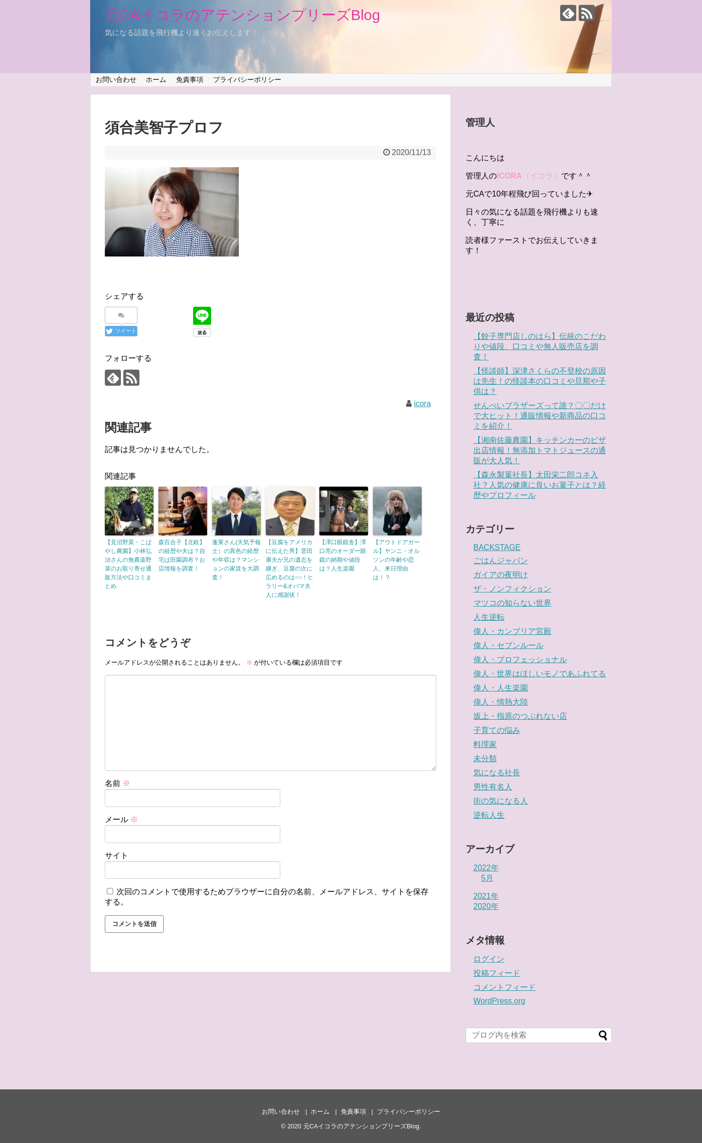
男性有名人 (492, 787)
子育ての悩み (496, 730)
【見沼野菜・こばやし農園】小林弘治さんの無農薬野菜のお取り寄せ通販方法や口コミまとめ (128, 564)
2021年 (486, 896)
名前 (117, 783)
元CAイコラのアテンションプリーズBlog (242, 15)
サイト (116, 855)
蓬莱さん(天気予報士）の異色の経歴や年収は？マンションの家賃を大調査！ (236, 560)
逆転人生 (489, 815)
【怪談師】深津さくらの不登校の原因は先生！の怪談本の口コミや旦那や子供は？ (539, 381)
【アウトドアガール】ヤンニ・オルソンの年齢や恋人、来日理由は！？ (396, 560)
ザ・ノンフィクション (512, 589)
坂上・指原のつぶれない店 (520, 716)
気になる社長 (496, 773)
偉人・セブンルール (508, 645)
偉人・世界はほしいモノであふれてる (539, 674)
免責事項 (189, 79)
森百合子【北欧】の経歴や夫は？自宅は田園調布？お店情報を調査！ (181, 555)
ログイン (489, 959)
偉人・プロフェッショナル (520, 659)
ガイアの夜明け (500, 575)
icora (422, 403)
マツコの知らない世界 (512, 603)
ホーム (156, 79)
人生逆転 (489, 617)
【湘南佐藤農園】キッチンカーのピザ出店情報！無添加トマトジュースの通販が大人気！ (539, 450)
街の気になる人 (500, 801)
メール (121, 819)
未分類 (485, 758)
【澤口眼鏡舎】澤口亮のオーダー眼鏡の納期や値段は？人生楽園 (342, 555)
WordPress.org (499, 1001)
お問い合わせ (116, 79)
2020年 (486, 906)
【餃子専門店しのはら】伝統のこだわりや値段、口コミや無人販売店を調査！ (539, 346)
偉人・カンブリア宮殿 (512, 631)
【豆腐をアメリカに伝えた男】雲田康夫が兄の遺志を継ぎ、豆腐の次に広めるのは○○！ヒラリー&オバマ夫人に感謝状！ (290, 568)
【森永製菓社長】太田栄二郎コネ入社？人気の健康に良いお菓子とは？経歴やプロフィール (539, 485)
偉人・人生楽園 (500, 688)
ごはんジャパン (500, 560)
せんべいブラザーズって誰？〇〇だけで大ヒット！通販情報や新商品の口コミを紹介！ (539, 415)
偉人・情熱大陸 (500, 702)
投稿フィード (496, 973)
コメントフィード (504, 987)
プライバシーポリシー (247, 79)
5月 (487, 878)
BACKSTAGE (497, 547)
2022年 (486, 868)
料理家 (485, 744)
